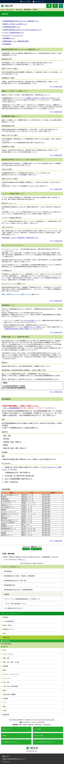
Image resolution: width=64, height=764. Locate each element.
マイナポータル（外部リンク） (29, 320)
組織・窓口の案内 (38, 735)
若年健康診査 (7, 44)
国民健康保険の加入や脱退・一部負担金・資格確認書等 (19, 576)
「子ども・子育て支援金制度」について (15, 603)
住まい (5, 650)
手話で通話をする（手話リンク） (10, 742)
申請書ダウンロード (8, 629)
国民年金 (5, 646)
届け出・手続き (7, 625)
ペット (5, 702)
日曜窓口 (4, 735)
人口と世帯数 (37, 729)
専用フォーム (21, 559)
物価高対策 (6, 714)
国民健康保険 (27, 9)
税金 (4, 633)
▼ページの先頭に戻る (56, 86)
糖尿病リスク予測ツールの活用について (15, 24)
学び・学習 (6, 682)
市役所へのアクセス (7, 729)
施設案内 (5, 617)
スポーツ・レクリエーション (11, 674)
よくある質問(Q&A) (8, 621)
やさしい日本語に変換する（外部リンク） (45, 742)
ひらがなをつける (39, 1)
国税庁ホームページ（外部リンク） (18, 294)
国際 (4, 690)
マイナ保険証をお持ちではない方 (13, 608)
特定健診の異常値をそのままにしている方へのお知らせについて (22, 29)
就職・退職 (26, 549)
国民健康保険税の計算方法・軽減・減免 (15, 580)
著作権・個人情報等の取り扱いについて (13, 759)
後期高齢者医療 (7, 643)
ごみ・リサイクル (8, 654)
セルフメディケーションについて (13, 35)
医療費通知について (9, 38)
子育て (5, 710)
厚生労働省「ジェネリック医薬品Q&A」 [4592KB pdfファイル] (20, 237)
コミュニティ (7, 678)
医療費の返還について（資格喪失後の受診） (16, 41)
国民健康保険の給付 (9, 585)
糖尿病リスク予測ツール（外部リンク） (38, 98)
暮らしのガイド (10, 9)
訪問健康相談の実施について (11, 27)
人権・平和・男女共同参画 (10, 686)
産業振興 (5, 666)
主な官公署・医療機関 (9, 694)
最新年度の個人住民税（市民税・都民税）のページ (20, 328)
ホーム (2, 9)
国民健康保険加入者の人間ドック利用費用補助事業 (18, 589)
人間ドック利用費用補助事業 (11, 408)
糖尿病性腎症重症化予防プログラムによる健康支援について (21, 21)
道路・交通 (6, 658)
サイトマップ (6, 761)
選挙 (4, 706)
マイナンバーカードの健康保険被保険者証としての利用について (22, 599)
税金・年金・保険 (36, 549)
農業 (4, 670)
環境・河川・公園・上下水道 (11, 662)
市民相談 (5, 698)
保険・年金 (19, 9)
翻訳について (6, 756)
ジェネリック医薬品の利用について (13, 32)
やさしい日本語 (26, 1)
